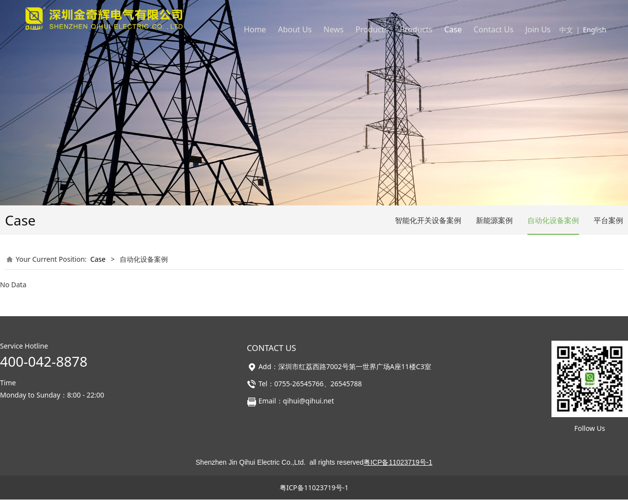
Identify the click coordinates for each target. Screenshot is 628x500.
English (594, 29)
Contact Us (493, 29)
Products (371, 29)
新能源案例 (494, 220)
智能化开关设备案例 (428, 220)
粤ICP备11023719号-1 (314, 487)
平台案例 (608, 220)
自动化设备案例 (553, 220)
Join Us (538, 29)
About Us (295, 29)
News (333, 29)
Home (255, 29)
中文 (566, 29)
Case (453, 29)
